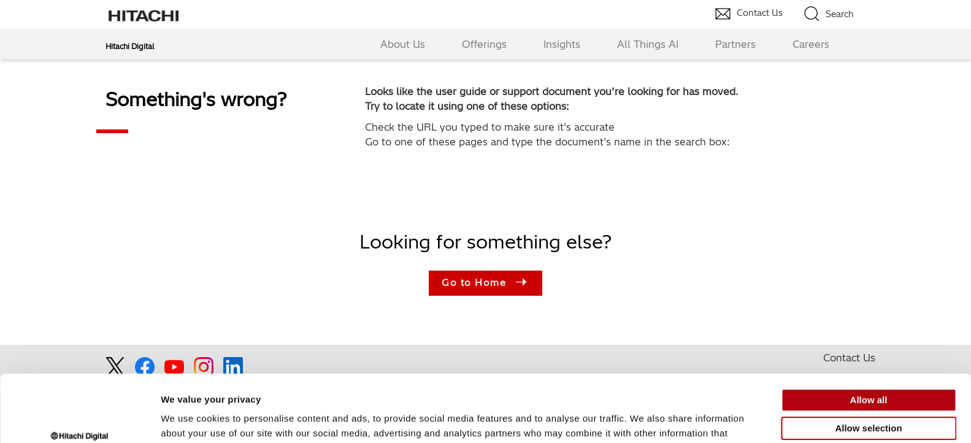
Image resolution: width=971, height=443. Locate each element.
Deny (869, 401)
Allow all (869, 345)
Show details (643, 419)
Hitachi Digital (130, 46)
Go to (485, 283)
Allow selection (868, 373)
